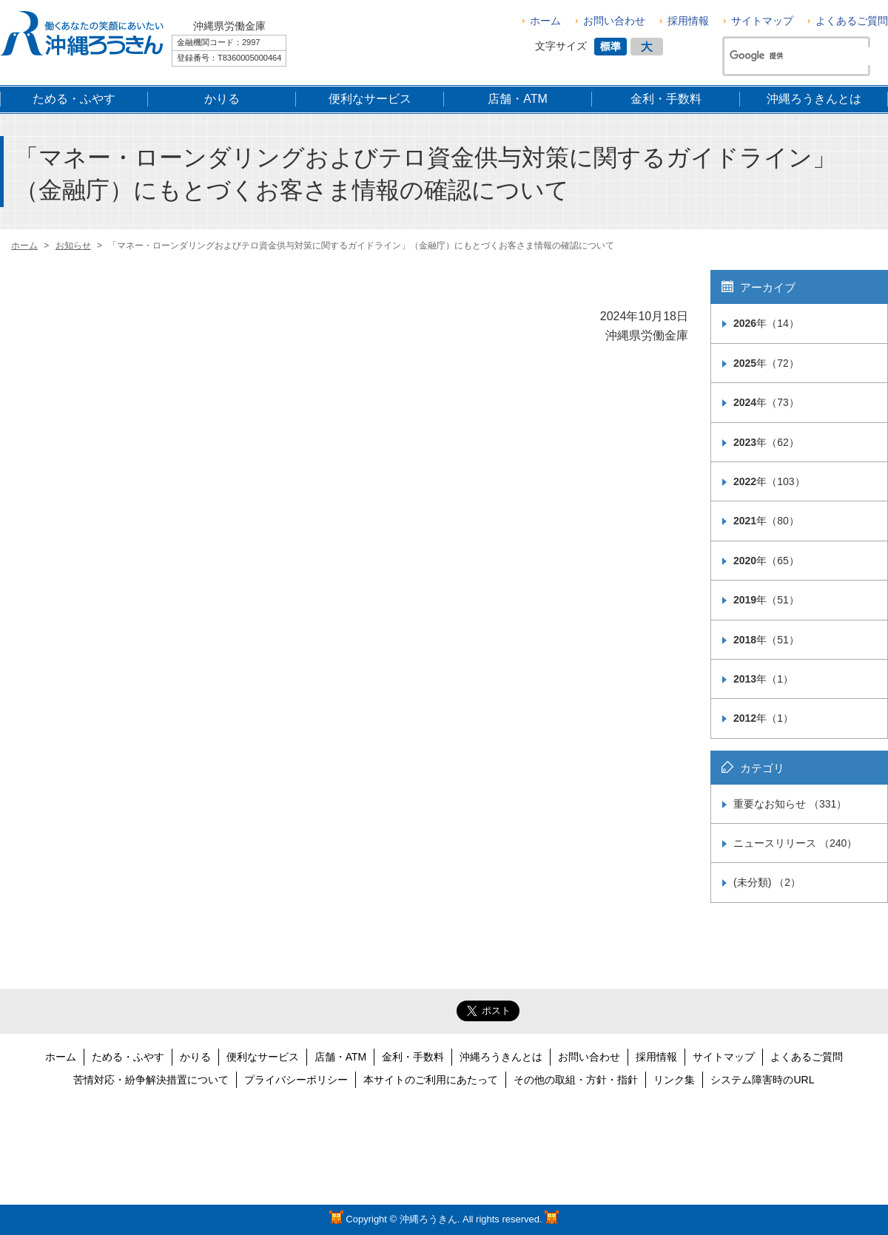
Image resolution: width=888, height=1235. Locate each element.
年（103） (769, 481)
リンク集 (674, 1080)
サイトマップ (762, 21)
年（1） (763, 679)
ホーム (545, 21)
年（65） (766, 560)
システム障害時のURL (762, 1080)
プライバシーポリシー (296, 1080)
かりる (195, 1057)
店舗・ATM (340, 1057)
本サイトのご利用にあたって (430, 1080)
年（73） (766, 402)
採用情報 (688, 21)
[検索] (802, 56)
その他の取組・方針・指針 (576, 1080)
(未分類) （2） (767, 882)
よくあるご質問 (851, 21)
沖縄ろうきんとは (501, 1057)
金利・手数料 (413, 1057)
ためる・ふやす (128, 1057)
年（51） (766, 600)
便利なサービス (262, 1057)
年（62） (766, 442)
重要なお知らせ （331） (790, 804)
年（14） (766, 323)
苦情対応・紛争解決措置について (151, 1080)
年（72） (766, 363)
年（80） (766, 521)
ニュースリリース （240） (795, 843)
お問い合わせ (614, 21)
